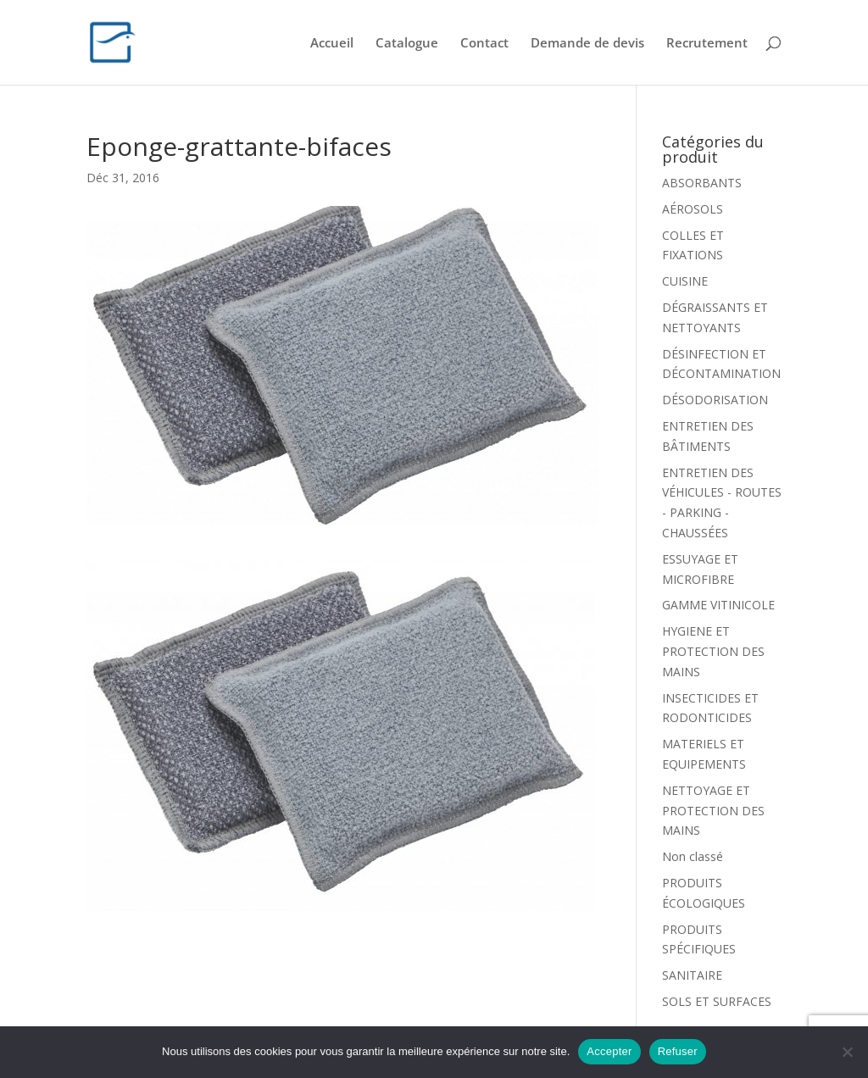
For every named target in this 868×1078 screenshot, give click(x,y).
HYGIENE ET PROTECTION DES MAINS (713, 651)
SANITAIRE (692, 975)
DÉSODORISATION (715, 400)
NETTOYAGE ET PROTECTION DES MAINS (713, 810)
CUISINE (685, 281)
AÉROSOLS (692, 209)
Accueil (331, 43)
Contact (484, 43)
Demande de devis (587, 43)
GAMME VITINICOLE (718, 605)
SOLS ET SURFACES (716, 1001)
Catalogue (407, 43)
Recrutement (707, 43)
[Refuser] (846, 1051)
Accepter (609, 1051)
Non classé (692, 856)
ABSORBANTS (702, 183)
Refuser (678, 1051)
